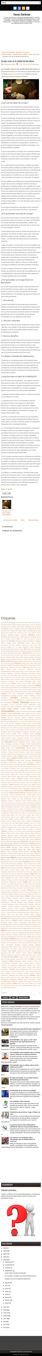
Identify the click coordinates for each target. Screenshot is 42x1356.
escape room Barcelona (15, 74)
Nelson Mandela (28, 863)
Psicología (29, 908)
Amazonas (16, 637)
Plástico (27, 896)
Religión (14, 920)
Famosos (31, 762)
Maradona (27, 837)
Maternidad (31, 841)
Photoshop (9, 892)
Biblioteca (20, 661)
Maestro (13, 833)
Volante (39, 983)
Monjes (32, 853)
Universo (19, 971)
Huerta (3, 797)
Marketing (38, 839)
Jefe (24, 815)
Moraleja (19, 855)
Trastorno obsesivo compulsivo (32, 963)
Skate (30, 943)
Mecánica (17, 843)
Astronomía (30, 651)
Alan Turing (27, 633)
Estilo (35, 758)
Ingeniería (28, 807)
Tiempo (17, 959)
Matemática (17, 841)
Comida (34, 691)
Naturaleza (26, 861)
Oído (17, 872)
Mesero (21, 847)
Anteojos (25, 641)
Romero (39, 926)
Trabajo (11, 961)
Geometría (26, 778)
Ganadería (4, 776)
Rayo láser (15, 914)
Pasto (26, 884)
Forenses (10, 770)
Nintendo (38, 865)
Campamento (31, 673)
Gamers (39, 774)
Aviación (3, 655)
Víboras (39, 977)
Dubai (19, 734)
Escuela (38, 754)
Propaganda (25, 906)
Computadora (5, 695)
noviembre (8, 1265)
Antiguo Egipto (30, 643)
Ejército (27, 740)
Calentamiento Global (7, 671)
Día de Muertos (29, 721)
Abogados (19, 625)
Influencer (3, 807)
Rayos (21, 914)
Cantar (19, 675)
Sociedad (17, 945)
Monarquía (26, 853)
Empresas (4, 746)
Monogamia (38, 853)
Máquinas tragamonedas (14, 837)
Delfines (39, 713)
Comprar (38, 693)
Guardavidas (4, 784)
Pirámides (16, 894)
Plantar (17, 896)
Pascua (16, 884)
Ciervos (3, 687)
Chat (33, 683)
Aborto (27, 625)
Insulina (34, 809)
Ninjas (34, 865)
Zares (39, 985)
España (25, 54)
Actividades (11, 52)
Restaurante (23, 922)
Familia (25, 762)
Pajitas (3, 878)
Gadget (12, 774)
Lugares (3, 831)
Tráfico (35, 961)
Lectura (7, 823)
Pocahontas (15, 898)
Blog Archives (23, 997)
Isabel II (24, 813)
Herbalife (38, 786)
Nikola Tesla (27, 865)
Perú (35, 890)
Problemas (11, 904)
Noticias (27, 868)
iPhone (16, 813)
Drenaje (9, 734)
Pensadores (20, 888)
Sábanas (20, 928)
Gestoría (3, 780)
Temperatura (16, 955)
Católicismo (11, 681)
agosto (7, 1283)
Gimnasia (8, 780)
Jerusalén (28, 815)
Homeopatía (29, 793)
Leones (14, 825)
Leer (13, 823)
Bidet (37, 661)
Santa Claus (4, 933)
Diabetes (24, 723)
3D (38, 622)
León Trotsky (37, 823)
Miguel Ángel (31, 849)
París (30, 882)
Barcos (32, 657)
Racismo (15, 912)
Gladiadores (37, 780)
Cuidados (23, 709)
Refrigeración (26, 918)
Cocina (29, 689)
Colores (17, 691)
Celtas (34, 681)
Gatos (39, 776)
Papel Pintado (37, 880)
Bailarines (17, 655)
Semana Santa (18, 935)
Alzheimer (4, 637)
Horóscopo (18, 795)
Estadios (8, 758)
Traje (39, 961)
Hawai (24, 786)
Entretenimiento (7, 54)
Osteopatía (17, 876)
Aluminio (38, 635)
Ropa (2, 928)
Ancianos (38, 639)
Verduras (13, 977)
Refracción (20, 918)
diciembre (8, 1262)
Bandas (3, 657)
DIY (36, 730)
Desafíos (3, 717)
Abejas (14, 625)
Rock (25, 926)
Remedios (20, 920)
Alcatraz (34, 633)
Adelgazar (18, 629)
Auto (15, 653)
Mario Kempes (30, 839)
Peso (39, 890)
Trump (19, 967)
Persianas (8, 890)
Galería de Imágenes (25, 774)
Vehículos (12, 975)
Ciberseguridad (31, 685)
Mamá (32, 833)
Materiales (24, 841)
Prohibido (10, 906)
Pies (40, 892)
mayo (7, 1291)
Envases (32, 750)
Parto (8, 884)
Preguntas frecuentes (26, 900)
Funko (39, 772)
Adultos (39, 629)
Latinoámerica (36, 821)
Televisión (10, 955)
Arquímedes (4, 649)
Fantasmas (38, 762)
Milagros (38, 849)
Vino (40, 981)
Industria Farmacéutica (18, 805)
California (17, 671)
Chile (6, 685)
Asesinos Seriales (6, 651)
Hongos (7, 795)
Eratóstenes (4, 752)
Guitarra (25, 784)
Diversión (26, 52)
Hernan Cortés (5, 788)
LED (10, 823)
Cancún (9, 675)
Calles (22, 671)
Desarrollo (10, 717)
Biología (24, 663)
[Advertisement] (21, 37)
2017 (23, 622)
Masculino (10, 841)
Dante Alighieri (33, 711)
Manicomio (10, 835)
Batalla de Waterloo (17, 659)
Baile (22, 655)
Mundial (20, 857)
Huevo (11, 797)
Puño (2, 912)
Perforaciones (30, 888)
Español (26, 756)
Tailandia (18, 953)
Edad (31, 736)
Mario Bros (22, 839)
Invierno (12, 813)
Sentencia (38, 935)
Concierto (20, 695)
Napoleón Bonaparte (35, 859)
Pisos (29, 894)
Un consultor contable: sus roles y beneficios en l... (21, 1276)
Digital (39, 725)
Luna (23, 831)
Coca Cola (10, 689)
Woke (17, 985)
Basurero (8, 659)
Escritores (33, 754)
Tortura (39, 959)
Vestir (18, 977)
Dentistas (4, 715)
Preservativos (5, 902)
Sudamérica (4, 951)
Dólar (30, 732)
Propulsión (4, 908)
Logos (36, 827)
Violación (3, 983)
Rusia (15, 928)
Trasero (20, 963)
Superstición (4, 953)
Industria (7, 805)
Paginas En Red (24, 1354)
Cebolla (22, 681)
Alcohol (39, 633)
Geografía (20, 778)
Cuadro (29, 707)
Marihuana (4, 839)
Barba (17, 657)
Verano (8, 977)
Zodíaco (9, 987)
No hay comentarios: (32, 64)
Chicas (3, 685)
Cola (2, 691)
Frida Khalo (18, 772)
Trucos (10, 967)
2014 (13, 622)
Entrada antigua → (34, 520)
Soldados (38, 945)
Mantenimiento (23, 835)
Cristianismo (32, 704)
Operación (29, 872)
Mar (23, 837)
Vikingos (21, 981)
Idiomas (3, 799)
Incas (39, 801)
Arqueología (38, 647)
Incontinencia (17, 803)
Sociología (24, 945)
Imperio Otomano (27, 801)
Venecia (21, 975)
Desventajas (32, 719)
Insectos (3, 809)
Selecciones (10, 935)
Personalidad (22, 890)
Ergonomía (11, 752)
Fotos (26, 770)
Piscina (25, 894)
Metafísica (27, 847)
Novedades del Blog (35, 868)
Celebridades (28, 681)
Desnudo (20, 719)
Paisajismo (34, 876)
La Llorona (13, 821)
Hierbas (39, 788)
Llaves (15, 827)
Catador (22, 679)
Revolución (4, 924)
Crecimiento (19, 704)
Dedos (23, 713)
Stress (26, 949)
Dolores (34, 732)
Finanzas (29, 766)
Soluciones (4, 947)
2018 (26, 622)
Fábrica (20, 762)
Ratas (8, 914)
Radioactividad (21, 912)
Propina (39, 906)
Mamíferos (38, 833)
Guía (21, 784)
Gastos (26, 776)
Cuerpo (3, 709)
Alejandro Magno (13, 635)
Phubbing (15, 892)
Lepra (24, 825)
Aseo (33, 649)
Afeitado (13, 631)
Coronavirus (7, 702)
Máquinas (4, 837)
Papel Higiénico (29, 880)
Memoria (33, 845)
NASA (6, 861)
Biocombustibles (9, 663)
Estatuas (25, 758)
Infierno (39, 805)
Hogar (11, 793)
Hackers (38, 784)
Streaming (21, 949)
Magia (17, 833)
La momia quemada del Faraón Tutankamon (25, 1029)
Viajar (27, 977)
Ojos (20, 872)
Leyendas (29, 825)
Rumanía (11, 928)
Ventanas (38, 975)
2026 (4, 1248)
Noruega (13, 868)
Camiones (24, 673)
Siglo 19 (28, 939)
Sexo (29, 937)
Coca (6, 689)
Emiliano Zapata (30, 742)
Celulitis (3, 683)
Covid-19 (12, 704)
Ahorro (3, 633)
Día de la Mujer (9, 721)
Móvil (27, 855)
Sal (30, 928)
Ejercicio (22, 740)
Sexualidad (12, 939)
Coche (15, 689)
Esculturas (9, 756)
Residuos (15, 922)
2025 (35, 622)
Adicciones (25, 629)
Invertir (39, 811)
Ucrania (34, 969)
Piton (33, 894)
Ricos (39, 924)
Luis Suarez (10, 831)
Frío (23, 772)
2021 (32, 622)
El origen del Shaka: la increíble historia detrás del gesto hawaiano (24, 1079)
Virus (22, 983)
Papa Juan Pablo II (13, 880)
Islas (36, 813)
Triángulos (4, 967)
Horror (24, 795)
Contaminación (19, 700)
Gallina (34, 774)
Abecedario (9, 625)
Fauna (7, 764)
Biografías (17, 663)
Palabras (8, 878)
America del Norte (30, 637)
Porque (11, 900)
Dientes (24, 725)
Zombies (13, 987)
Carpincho (18, 677)
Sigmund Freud (22, 941)
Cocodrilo (34, 689)
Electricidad (8, 742)
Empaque (9, 744)
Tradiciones (17, 961)
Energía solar (10, 748)
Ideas (39, 797)
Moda (11, 853)
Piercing (27, 892)
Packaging (23, 876)
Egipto (17, 740)
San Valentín (33, 930)
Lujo (20, 831)
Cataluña (27, 679)
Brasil (17, 665)
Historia (27, 791)
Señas (2, 937)
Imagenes (4, 801)
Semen (25, 935)
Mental (3, 847)
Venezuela (26, 975)
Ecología (38, 734)
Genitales (13, 778)
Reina (3, 920)
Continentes (27, 700)
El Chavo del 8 (33, 740)
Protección (10, 908)
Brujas (34, 665)
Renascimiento (36, 920)
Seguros (3, 935)
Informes (22, 807)
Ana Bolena (24, 639)
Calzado (30, 671)
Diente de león (18, 725)
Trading (24, 961)
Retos (39, 922)
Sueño (14, 951)
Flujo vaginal (37, 768)
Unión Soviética (5, 971)
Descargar (38, 717)
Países (39, 876)
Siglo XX (15, 941)
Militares (3, 851)
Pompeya (38, 898)
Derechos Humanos (35, 715)
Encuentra (14, 746)
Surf (10, 953)
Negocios (20, 863)
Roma (35, 926)
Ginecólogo (26, 780)
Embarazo (22, 742)
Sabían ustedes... (9, 1190)
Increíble (24, 803)
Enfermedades (20, 748)
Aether (8, 631)
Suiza (23, 951)
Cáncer (39, 673)
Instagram (21, 809)
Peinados (32, 886)
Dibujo (34, 723)
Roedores (29, 926)
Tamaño (24, 953)
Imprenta (34, 801)
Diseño (39, 728)
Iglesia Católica (11, 799)
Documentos (25, 732)
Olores (24, 872)
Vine (33, 981)
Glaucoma (3, 782)
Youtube (24, 985)
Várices (13, 973)
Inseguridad (9, 809)
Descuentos (15, 719)
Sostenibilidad (26, 947)
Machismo (33, 831)
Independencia (30, 803)
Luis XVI (16, 831)
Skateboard (35, 943)
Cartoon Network (29, 677)
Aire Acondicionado (11, 633)
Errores (17, 752)
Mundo (25, 857)
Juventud (16, 819)
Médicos (39, 843)
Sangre (39, 930)
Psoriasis (16, 910)
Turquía (17, 969)
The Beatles (33, 957)
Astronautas (23, 651)
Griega (35, 782)
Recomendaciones (6, 916)
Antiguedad (21, 643)
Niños (3, 868)
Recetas (32, 914)
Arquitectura (11, 649)
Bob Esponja (30, 663)
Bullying (3, 667)
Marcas (38, 837)
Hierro (2, 790)
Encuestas (20, 746)
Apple (35, 645)
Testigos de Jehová (24, 957)
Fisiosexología (5, 768)
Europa (17, 760)
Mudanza (33, 855)
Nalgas (27, 859)
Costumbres (4, 704)
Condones (32, 695)
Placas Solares (5, 896)
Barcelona (19, 52)
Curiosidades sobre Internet (20, 1101)
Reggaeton (38, 918)
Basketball (38, 657)
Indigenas (38, 803)
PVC (5, 912)
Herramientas (14, 788)
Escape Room (17, 54)
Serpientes (11, 937)
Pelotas (10, 888)
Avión (8, 655)
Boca (35, 663)
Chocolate (23, 685)
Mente (9, 847)
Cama (34, 671)
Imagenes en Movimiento (15, 801)
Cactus (39, 667)
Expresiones (4, 762)
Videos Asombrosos (29, 979)
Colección (6, 691)
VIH (17, 981)
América (22, 637)
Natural (20, 861)
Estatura (31, 758)
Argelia (20, 647)
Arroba (16, 649)
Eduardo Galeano (11, 738)
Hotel (33, 795)
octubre (7, 1268)
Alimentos (31, 635)
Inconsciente (10, 803)
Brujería (39, 665)
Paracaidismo (4, 882)
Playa (39, 896)
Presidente (13, 902)
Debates (10, 713)
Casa (36, 677)
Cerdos (8, 683)
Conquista (4, 698)
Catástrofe (33, 679)
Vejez (16, 975)
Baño (13, 657)
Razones (26, 914)
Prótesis (17, 908)
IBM (33, 797)
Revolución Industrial (13, 924)
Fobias (3, 770)
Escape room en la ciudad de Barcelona (17, 61)
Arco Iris (14, 647)
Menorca (38, 845)
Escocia (14, 754)
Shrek (20, 939)
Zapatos (35, 985)
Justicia (10, 819)
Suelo (9, 951)
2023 (4, 1257)
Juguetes (27, 817)
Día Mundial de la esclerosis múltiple (23, 1090)
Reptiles (10, 922)
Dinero (3, 728)
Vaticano (26, 973)
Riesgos (3, 926)
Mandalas (3, 835)
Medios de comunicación (23, 845)
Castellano (17, 679)
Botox (13, 665)
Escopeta (18, 754)
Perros (2, 890)
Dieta (28, 725)
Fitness (18, 768)
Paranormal (13, 882)
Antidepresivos (32, 641)
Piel (24, 892)
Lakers (23, 821)
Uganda (39, 969)
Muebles (38, 855)
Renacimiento (27, 920)
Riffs (7, 926)
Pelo (7, 888)
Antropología (4, 645)
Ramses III (38, 912)
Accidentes (13, 627)
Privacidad (4, 904)
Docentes (10, 732)
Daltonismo (25, 711)
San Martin (27, 930)
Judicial (8, 817)
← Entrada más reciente (9, 520)
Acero (22, 627)
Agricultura (33, 631)
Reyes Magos (34, 924)
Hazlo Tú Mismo (31, 786)
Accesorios (33, 625)
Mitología (33, 851)
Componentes (20, 693)
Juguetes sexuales (36, 817)
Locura (27, 827)
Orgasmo (27, 874)
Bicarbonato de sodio (29, 661)
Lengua (21, 823)
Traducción (30, 961)
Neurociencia (4, 865)
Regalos (32, 918)
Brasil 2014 (23, 665)
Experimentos (36, 760)
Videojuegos (13, 979)
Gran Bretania (21, 782)
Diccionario (11, 725)
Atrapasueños (37, 651)
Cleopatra (34, 687)
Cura (39, 709)
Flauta (22, 768)
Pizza (39, 894)
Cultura (29, 709)
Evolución (28, 760)
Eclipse (32, 734)
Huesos (7, 797)
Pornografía (4, 900)
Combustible (22, 691)
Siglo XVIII (10, 941)
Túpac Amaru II (5, 969)
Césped (29, 683)
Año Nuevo (12, 645)
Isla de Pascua (30, 813)
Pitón (36, 894)
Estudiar (3, 760)
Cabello (24, 667)
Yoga (20, 985)
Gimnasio (15, 780)
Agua (39, 631)
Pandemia (26, 878)
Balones (39, 655)
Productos (31, 904)
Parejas (25, 882)
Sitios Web (25, 943)
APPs (39, 645)
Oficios (14, 872)
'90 (7, 622)
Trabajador (4, 961)
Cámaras (38, 671)
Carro (23, 677)
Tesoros (39, 955)
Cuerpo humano (13, 709)
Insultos (39, 809)
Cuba (33, 707)
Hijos (14, 790)
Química (9, 912)
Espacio (15, 756)
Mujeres (13, 858)
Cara (30, 675)
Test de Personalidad (11, 957)
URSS (27, 971)
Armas (32, 647)
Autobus (20, 653)
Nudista (17, 870)
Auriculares (4, 653)
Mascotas (3, 841)
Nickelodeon (12, 865)
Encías (9, 746)
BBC (30, 659)
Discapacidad (27, 728)
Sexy (17, 939)
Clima (39, 687)
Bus (7, 667)
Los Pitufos (29, 829)
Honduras (35, 793)
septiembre (9, 1271)
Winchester (12, 985)
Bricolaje (29, 665)
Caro (13, 677)
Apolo (31, 645)
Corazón (33, 700)
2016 (19, 622)
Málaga (22, 833)
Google (9, 782)
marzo (7, 1297)
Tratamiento (22, 965)
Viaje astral (32, 977)
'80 (5, 622)
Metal (32, 847)
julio (6, 1285)
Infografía (10, 807)
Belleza (3, 661)
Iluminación (27, 799)
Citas (20, 687)
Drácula (3, 734)
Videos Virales (11, 981)
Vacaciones (37, 971)
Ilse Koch (20, 799)
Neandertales (13, 863)
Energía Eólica (32, 746)
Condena (25, 695)
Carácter (34, 675)
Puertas (33, 910)
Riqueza (14, 926)
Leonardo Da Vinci (6, 825)
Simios (8, 943)
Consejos (14, 698)
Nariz (2, 861)
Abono (24, 625)
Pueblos (28, 910)
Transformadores (5, 963)
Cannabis (14, 675)
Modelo (15, 853)
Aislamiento (20, 633)
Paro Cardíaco (37, 882)
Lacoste (19, 821)
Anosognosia (19, 641)
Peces (17, 886)
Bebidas (38, 659)
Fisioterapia (12, 768)
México (14, 849)
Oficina (10, 872)
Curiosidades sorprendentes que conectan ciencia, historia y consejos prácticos (25, 1053)
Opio (39, 872)
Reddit (34, 916)
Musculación (37, 857)
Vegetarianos (4, 975)
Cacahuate (30, 667)
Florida (31, 768)
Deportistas (21, 715)
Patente (30, 884)
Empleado (22, 744)
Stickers (15, 949)
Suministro (28, 951)
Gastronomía (33, 776)
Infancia (27, 805)
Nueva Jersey (25, 870)
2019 (4, 1313)
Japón (12, 815)
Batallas (26, 659)
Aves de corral (37, 653)
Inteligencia (4, 811)
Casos (12, 679)
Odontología (4, 872)
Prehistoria (37, 900)
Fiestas (15, 766)
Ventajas (32, 975)
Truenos (14, 967)
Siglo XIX (33, 939)
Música (3, 859)
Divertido (32, 730)
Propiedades (32, 906)
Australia (10, 653)
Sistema (20, 943)
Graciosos (14, 782)
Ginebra (20, 780)
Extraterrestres (12, 762)
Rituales (21, 926)
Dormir (39, 732)
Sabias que (26, 928)
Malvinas (27, 833)
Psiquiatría (10, 910)
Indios (2, 805)
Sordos (20, 947)
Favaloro (12, 764)
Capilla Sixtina (25, 675)
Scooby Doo (15, 933)
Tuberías (24, 967)
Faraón (3, 764)
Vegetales (38, 973)
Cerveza (24, 683)
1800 (10, 622)
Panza (32, 878)
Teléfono (3, 955)
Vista (30, 983)
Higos (11, 790)
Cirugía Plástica (13, 687)
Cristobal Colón (5, 707)
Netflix (39, 863)
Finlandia (34, 766)
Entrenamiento (16, 750)
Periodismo (38, 888)
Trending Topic (31, 965)
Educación (20, 738)
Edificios (3, 738)
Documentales (17, 732)
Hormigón (12, 795)
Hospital (29, 795)
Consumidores (5, 700)
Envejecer (38, 750)
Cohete (39, 689)
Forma (15, 770)
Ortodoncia (4, 876)
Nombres (8, 868)
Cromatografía (18, 707)
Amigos (8, 639)
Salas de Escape (34, 54)
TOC (35, 959)
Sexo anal (35, 937)
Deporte (15, 715)
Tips (32, 959)
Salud (3, 930)
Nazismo (3, 863)
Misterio (21, 851)
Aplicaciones (25, 645)
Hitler (7, 793)
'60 (2, 622)
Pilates (3, 894)
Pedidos (22, 886)
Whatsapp (6, 985)
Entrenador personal (6, 750)
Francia (33, 770)
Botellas (9, 665)
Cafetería (8, 669)
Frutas (27, 772)
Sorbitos (16, 947)
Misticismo (27, 851)
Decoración (17, 713)
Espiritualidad (37, 756)
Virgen (19, 983)
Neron (35, 863)
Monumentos (13, 855)
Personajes (15, 890)
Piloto (6, 894)
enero (7, 1303)
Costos (39, 702)
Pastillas (21, 884)
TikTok (25, 959)
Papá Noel (22, 880)
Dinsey (7, 728)
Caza (17, 681)
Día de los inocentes (19, 721)
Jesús (33, 815)
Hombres (22, 793)
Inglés (39, 807)
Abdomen (3, 625)
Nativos (16, 861)
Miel (25, 849)
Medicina (33, 843)
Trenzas (38, 965)
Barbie (21, 657)
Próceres (17, 904)
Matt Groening (5, 843)
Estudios (10, 760)
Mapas (39, 835)
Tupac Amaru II (36, 967)
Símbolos (3, 943)
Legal (16, 823)
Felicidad (17, 764)
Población (9, 898)
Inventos (34, 811)
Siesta (24, 939)
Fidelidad (10, 766)
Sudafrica (38, 949)
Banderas (8, 657)
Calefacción (30, 669)
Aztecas (12, 655)
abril (6, 1294)
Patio (33, 884)
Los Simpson (37, 829)
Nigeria (21, 865)
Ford (6, 770)
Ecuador (22, 736)
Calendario (38, 669)
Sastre (10, 933)
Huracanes (27, 797)
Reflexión (9, 918)
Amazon (10, 637)
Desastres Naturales (21, 717)
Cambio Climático (7, 673)
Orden (2, 874)
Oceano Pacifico (35, 870)
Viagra (22, 977)
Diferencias (33, 725)
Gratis (27, 782)
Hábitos (34, 784)
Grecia (31, 782)
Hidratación (27, 788)
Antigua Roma (11, 643)
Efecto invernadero (10, 740)
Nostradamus (20, 868)
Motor (24, 855)
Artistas (29, 649)
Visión (26, 983)
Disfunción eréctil (14, 730)
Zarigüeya (3, 987)
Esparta (31, 756)
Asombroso (17, 651)
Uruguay (31, 971)
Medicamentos (24, 843)
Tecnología (37, 953)
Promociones (17, 906)
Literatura (10, 827)
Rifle (10, 926)
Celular (39, 681)
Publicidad (22, 910)
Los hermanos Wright (19, 829)
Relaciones (8, 920)
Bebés (33, 659)
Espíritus (3, 758)
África (16, 631)
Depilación (10, 715)
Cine (6, 687)
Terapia (30, 955)
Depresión (27, 715)
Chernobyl (38, 683)
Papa (36, 878)
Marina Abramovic (13, 839)
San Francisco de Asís (18, 930)
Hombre (16, 793)
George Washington (35, 778)
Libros (39, 825)
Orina (36, 874)
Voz (2, 985)
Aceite (18, 627)
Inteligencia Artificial (14, 811)
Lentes (31, 823)
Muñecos (30, 857)
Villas (25, 981)
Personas (30, 890)
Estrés (39, 758)
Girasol (31, 780)
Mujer (8, 857)
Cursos (17, 711)
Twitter (30, 969)
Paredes (20, 882)
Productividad (23, 904)
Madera (38, 831)
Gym (29, 784)
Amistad (13, 639)
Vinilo (36, 981)
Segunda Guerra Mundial (26, 933)
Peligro (3, 888)
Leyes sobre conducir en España (15, 1273)
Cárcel (2, 677)
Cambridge (17, 673)
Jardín (16, 815)
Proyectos (22, 908)
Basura (3, 659)
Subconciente (31, 949)
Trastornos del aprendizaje (9, 965)
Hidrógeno (33, 788)
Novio (2, 870)
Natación (10, 861)
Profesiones (38, 904)
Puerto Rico (38, 910)
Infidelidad (33, 805)
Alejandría (4, 635)
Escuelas (3, 756)
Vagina (8, 973)
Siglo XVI (38, 939)
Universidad (13, 971)
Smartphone (9, 945)
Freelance (12, 772)
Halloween (10, 786)
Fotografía (21, 770)
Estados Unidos (17, 758)
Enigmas (34, 748)
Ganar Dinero (12, 776)
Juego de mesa (15, 817)
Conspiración (25, 698)
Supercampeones (36, 951)
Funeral (35, 772)
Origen (32, 874)
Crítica (12, 707)
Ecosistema (11, 736)
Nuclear (12, 870)
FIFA (19, 766)
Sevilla (21, 937)
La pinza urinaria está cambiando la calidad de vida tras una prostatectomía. (24, 1126)
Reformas (14, 918)
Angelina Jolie (5, 641)
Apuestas (3, 647)
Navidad (38, 861)
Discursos (34, 728)
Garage (19, 776)
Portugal (17, 900)
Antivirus (38, 643)
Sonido (11, 947)
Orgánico (7, 874)
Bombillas (3, 665)
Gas (22, 776)
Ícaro (36, 797)
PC (15, 886)
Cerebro (13, 683)
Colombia (11, 691)
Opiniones (35, 872)
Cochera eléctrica (22, 689)
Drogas (14, 734)
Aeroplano (3, 631)
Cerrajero (19, 683)
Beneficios (9, 661)
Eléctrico (15, 742)
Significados (31, 941)
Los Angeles (8, 829)
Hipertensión (20, 790)
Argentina (26, 647)
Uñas (23, 971)
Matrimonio (38, 841)
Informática (16, 807)
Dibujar (29, 723)
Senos (33, 935)
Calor (25, 671)
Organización (20, 874)
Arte (25, 649)
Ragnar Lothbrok (30, 912)
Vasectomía (20, 973)
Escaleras (22, 752)
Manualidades (32, 835)
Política (33, 898)
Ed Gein (27, 736)
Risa (18, 926)
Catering (38, 679)
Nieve (17, 865)
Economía (4, 736)
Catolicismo (4, 681)
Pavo (12, 886)
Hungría (21, 797)
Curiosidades (7, 711)
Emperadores (15, 744)
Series (6, 937)
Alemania (24, 635)
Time (28, 959)
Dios (11, 728)
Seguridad (38, 933)
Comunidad (14, 695)
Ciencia (38, 685)
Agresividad (26, 631)
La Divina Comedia (30, 819)
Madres (3, 833)
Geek (2, 778)
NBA (8, 863)
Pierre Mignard (34, 892)
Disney (22, 730)
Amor (18, 639)
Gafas (16, 774)
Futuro (8, 774)
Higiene (7, 790)
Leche (2, 823)
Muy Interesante (20, 859)
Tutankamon (24, 969)
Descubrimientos (6, 719)
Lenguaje (26, 823)
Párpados (3, 884)
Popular (5, 997)
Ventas (3, 977)
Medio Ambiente (6, 845)
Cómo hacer (12, 693)
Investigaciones (5, 813)
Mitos (39, 851)
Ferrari (39, 764)
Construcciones (36, 698)
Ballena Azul (27, 655)
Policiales (27, 898)
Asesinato (38, 649)
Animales (12, 641)
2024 (4, 1254)
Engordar (28, 748)
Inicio (23, 520)
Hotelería (38, 795)
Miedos (20, 849)
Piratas (21, 894)
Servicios (17, 937)
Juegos (22, 817)
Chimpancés (12, 685)
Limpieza (3, 827)
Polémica (21, 898)
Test (2, 957)
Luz (26, 831)
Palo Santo (15, 878)
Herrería (21, 788)
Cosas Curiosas (21, 14)
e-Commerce (25, 734)
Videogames (5, 979)
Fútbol (3, 774)
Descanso (31, 717)
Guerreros (16, 784)
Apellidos (18, 645)
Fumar (31, 772)
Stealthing (33, 947)
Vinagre (29, 981)
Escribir (28, 754)
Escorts (23, 754)
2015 (16, 622)
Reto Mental (32, 922)
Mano (16, 835)
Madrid (8, 833)
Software (31, 945)
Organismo (13, 874)
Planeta (12, 896)
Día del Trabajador (15, 723)
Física (39, 766)
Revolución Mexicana (24, 924)
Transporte (14, 963)
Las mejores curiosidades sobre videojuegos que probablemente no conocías (22, 1139)
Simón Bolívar (13, 943)
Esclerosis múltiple (6, 754)
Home (4, 52)
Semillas (29, 935)
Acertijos (27, 627)
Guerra (11, 784)
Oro (40, 874)
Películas (38, 886)
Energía (25, 746)
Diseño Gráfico (5, 730)
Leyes (35, 825)
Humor (16, 797)
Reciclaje (38, 914)
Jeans (20, 815)
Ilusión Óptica (37, 799)
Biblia (15, 661)
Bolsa (39, 663)
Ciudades (25, 687)
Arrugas (21, 649)
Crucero (24, 707)
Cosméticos (33, 702)
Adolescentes (32, 629)
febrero (7, 1300)
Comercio (29, 691)
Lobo (23, 827)
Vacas (2, 973)
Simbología (38, 941)
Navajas (33, 861)
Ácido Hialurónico (36, 627)
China (18, 685)
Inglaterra (34, 807)
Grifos (39, 782)
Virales (15, 983)
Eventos (22, 760)
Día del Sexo (4, 723)
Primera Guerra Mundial (25, 902)
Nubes (7, 870)
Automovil (26, 653)
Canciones (4, 675)
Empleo (28, 744)
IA (30, 797)
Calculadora (21, 669)
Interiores (23, 811)
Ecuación (17, 736)
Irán (20, 813)
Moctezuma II (5, 853)
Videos (20, 979)
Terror (34, 955)
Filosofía (23, 766)
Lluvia (19, 827)
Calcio (14, 669)
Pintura (11, 894)
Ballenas (33, 655)
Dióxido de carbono (18, 728)
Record (15, 916)
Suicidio (19, 951)
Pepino (25, 888)
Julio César (4, 819)
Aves (31, 653)
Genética (7, 778)
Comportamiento (29, 693)
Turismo (12, 969)
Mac (29, 831)
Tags (13, 997)
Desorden (25, 719)
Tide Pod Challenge (10, 959)
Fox (29, 770)
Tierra (21, 959)
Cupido (35, 709)
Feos (35, 764)
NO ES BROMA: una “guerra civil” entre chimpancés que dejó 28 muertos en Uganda (23, 1041)
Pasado (12, 884)
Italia (8, 815)
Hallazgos (4, 786)
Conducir (38, 695)
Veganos (32, 973)
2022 (4, 1260)
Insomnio (15, 809)
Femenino (23, 764)
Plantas (22, 896)
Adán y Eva (12, 629)
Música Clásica (10, 859)
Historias (34, 790)
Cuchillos (38, 707)
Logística (32, 827)
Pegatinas (27, 886)
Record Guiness (22, 916)
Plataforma (34, 896)
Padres (28, 876)
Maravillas (33, 837)
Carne (10, 677)
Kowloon (21, 819)
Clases (30, 687)
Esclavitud (38, 752)
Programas (4, 906)
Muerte (3, 857)
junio (6, 1288)
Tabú (13, 953)
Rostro (6, 928)
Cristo (39, 704)
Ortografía (11, 876)
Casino (8, 679)
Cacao (35, 667)
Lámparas (28, 821)
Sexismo (25, 937)
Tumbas (29, 967)
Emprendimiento (36, 744)
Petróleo (3, 892)
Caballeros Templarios (15, 667)
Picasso (20, 892)
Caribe (6, 677)
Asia (12, 651)
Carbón (39, 675)
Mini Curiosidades (12, 851)
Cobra (2, 689)
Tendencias (24, 955)
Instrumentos (27, 809)
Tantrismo (30, 953)
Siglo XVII (3, 941)
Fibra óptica (4, 766)
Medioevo (14, 845)
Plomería (3, 898)
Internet (28, 811)
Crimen (25, 704)
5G (40, 622)
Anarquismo (32, 639)
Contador (11, 700)
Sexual (6, 939)
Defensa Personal (31, 713)
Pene (14, 888)
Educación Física (29, 738)
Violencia (9, 983)
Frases (7, 772)
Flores (27, 768)
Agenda (21, 631)
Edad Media (37, 736)
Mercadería (15, 847)
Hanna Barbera (18, 786)
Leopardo (19, 825)
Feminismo (30, 764)
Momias (20, 853)
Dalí (21, 711)
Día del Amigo (37, 721)
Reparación (4, 922)
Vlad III (34, 983)
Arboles (9, 647)
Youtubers (30, 985)
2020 (29, 622)
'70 (4, 622)
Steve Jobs (10, 949)
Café (2, 669)
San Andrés (9, 930)
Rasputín (3, 914)
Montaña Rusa (5, 855)
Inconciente (4, 803)
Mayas (11, 843)
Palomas (21, 878)
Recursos (29, 916)
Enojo (39, 748)
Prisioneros (38, 902)
